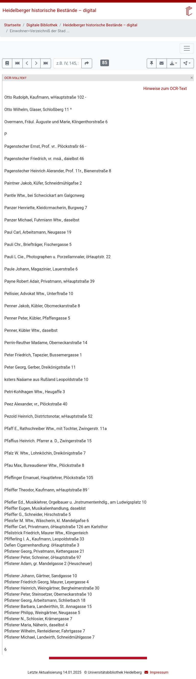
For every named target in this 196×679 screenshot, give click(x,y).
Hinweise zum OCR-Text (165, 88)
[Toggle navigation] (187, 48)
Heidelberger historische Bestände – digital (49, 10)
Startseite (12, 25)
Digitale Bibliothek (42, 25)
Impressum (159, 672)
